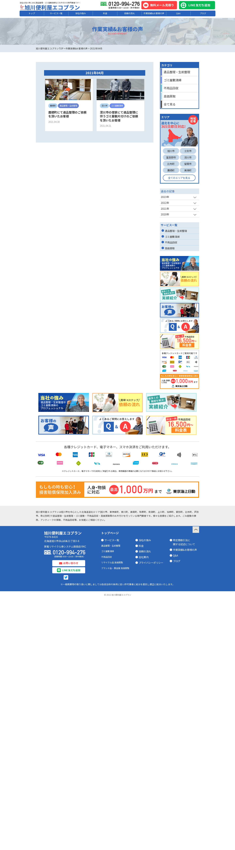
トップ (32, 13)
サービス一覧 (56, 13)
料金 (105, 13)
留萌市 (188, 163)
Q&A (178, 13)
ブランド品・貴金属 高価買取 (115, 660)
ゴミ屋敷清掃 (172, 80)
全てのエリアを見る (179, 178)
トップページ (110, 625)
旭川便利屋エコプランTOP (49, 48)
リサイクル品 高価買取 (112, 654)
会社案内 (144, 649)
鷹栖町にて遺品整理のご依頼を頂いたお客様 (67, 114)
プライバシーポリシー (151, 655)
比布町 (171, 163)
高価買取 (169, 96)
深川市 (188, 157)
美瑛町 (188, 170)
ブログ (203, 13)
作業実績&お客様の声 (154, 13)
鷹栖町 (171, 170)
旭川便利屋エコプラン (52, 7)
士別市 (188, 151)
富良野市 (171, 157)
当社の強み (80, 13)
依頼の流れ (129, 13)
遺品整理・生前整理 (177, 72)
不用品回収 (171, 88)
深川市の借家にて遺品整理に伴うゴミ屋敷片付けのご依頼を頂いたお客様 (119, 116)
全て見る (169, 104)
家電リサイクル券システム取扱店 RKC (65, 639)
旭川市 (171, 151)
